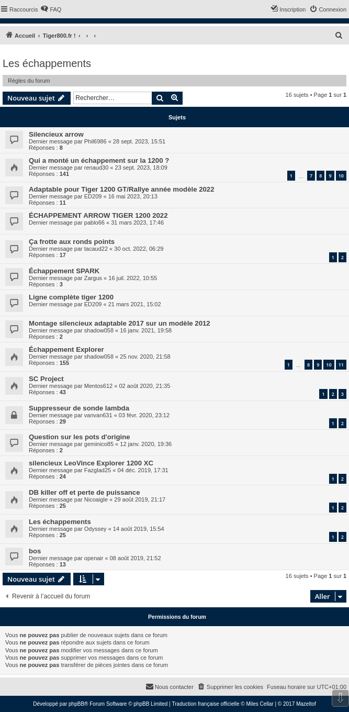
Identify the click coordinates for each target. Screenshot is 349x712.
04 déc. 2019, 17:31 (142, 470)
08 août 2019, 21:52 (135, 558)
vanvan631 (98, 415)
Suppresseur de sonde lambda (79, 408)
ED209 (93, 196)
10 (341, 175)
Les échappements (47, 63)
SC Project (46, 379)
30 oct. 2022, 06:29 (138, 249)
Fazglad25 (97, 470)
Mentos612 (98, 386)
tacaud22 (96, 249)
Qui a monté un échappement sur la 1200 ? (99, 160)
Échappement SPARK (64, 271)
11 (341, 364)
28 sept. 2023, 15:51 (139, 141)
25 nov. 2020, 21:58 (145, 356)
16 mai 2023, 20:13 (132, 196)
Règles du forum (29, 80)
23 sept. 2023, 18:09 (141, 167)
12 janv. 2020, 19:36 (146, 444)
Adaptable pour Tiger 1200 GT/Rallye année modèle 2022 (122, 189)
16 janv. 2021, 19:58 (146, 330)
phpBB (76, 704)
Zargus (93, 278)
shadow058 (99, 330)
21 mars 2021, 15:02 (134, 304)
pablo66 (94, 222)
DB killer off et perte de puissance (84, 492)
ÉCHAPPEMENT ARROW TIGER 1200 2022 (98, 215)
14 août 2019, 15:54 (138, 529)
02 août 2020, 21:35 (144, 386)
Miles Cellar (259, 704)
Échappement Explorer (66, 349)
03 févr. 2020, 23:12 (144, 415)
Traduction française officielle (206, 704)
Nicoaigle (96, 499)
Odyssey (95, 529)
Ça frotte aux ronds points (72, 242)
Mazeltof (306, 704)
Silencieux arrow (56, 134)
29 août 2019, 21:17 (139, 499)
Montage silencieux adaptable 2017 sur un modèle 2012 (119, 323)
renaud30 (96, 167)
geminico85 (99, 444)
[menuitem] (50, 9)
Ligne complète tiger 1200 (71, 297)
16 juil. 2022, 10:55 (132, 278)
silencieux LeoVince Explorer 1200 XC (91, 463)
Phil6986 (95, 141)
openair (94, 558)
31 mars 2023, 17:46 (137, 222)
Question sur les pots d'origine (79, 437)
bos (35, 551)
